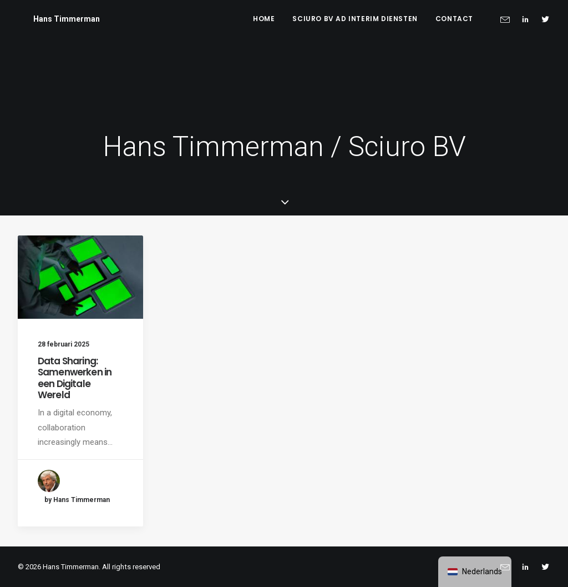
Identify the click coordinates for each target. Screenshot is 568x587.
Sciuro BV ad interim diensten (354, 18)
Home (264, 18)
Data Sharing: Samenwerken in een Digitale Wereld (74, 378)
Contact (454, 18)
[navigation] (474, 571)
